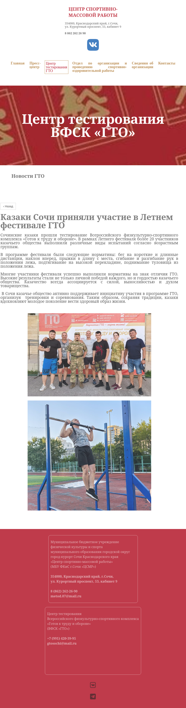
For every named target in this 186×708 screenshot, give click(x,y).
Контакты (166, 63)
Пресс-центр (35, 65)
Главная (18, 63)
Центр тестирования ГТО (56, 67)
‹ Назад (8, 206)
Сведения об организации (142, 65)
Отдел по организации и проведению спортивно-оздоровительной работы (99, 67)
